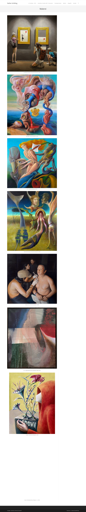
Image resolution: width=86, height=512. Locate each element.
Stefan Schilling (12, 3)
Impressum (68, 510)
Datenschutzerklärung (75, 510)
